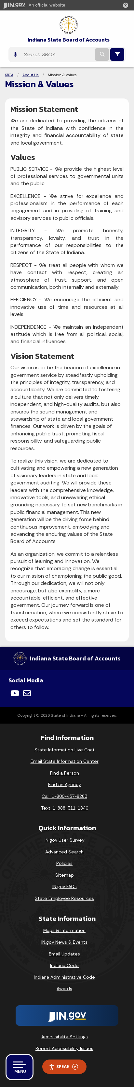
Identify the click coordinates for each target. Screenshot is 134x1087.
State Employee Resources (64, 898)
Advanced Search (64, 852)
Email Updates (64, 954)
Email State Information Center (65, 761)
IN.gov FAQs (64, 886)
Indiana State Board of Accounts (69, 40)
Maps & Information (64, 930)
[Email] (27, 693)
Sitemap (64, 875)
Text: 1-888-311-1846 (64, 808)
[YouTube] (14, 693)
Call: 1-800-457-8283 (64, 796)
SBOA (9, 75)
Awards (64, 988)
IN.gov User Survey (65, 840)
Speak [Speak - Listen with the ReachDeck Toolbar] (63, 1066)
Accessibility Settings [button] (64, 1037)
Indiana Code (64, 965)
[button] (127, 5)
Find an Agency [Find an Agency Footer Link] (64, 784)
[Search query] (57, 54)
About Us (30, 75)
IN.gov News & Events (64, 942)
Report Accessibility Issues (64, 1048)
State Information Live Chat (64, 750)
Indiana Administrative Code (64, 977)
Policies (64, 863)
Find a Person (64, 773)
